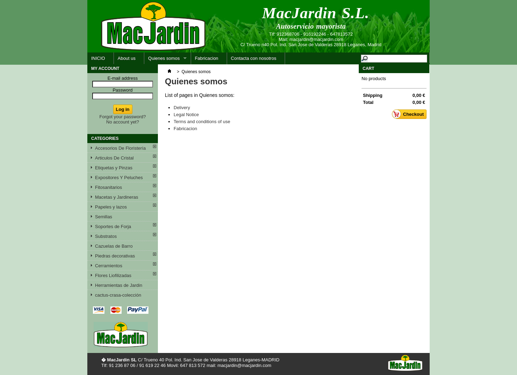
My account (105, 68)
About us (127, 58)
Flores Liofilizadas (113, 275)
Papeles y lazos (111, 207)
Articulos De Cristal (114, 158)
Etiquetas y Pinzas (113, 167)
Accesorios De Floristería (120, 148)
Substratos (106, 236)
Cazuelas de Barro (114, 246)
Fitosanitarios (108, 187)
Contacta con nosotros (253, 58)
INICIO (98, 58)
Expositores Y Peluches (119, 177)
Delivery (182, 107)
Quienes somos (165, 60)
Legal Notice (186, 114)
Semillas (103, 216)
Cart (368, 68)
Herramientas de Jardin (118, 285)
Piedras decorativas (115, 256)
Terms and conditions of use (202, 121)
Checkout (410, 114)
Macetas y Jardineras (116, 197)
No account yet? (122, 122)
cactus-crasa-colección (118, 295)
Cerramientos (108, 265)
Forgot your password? (123, 116)
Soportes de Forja (113, 226)
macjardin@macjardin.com (316, 39)
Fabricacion (206, 58)
